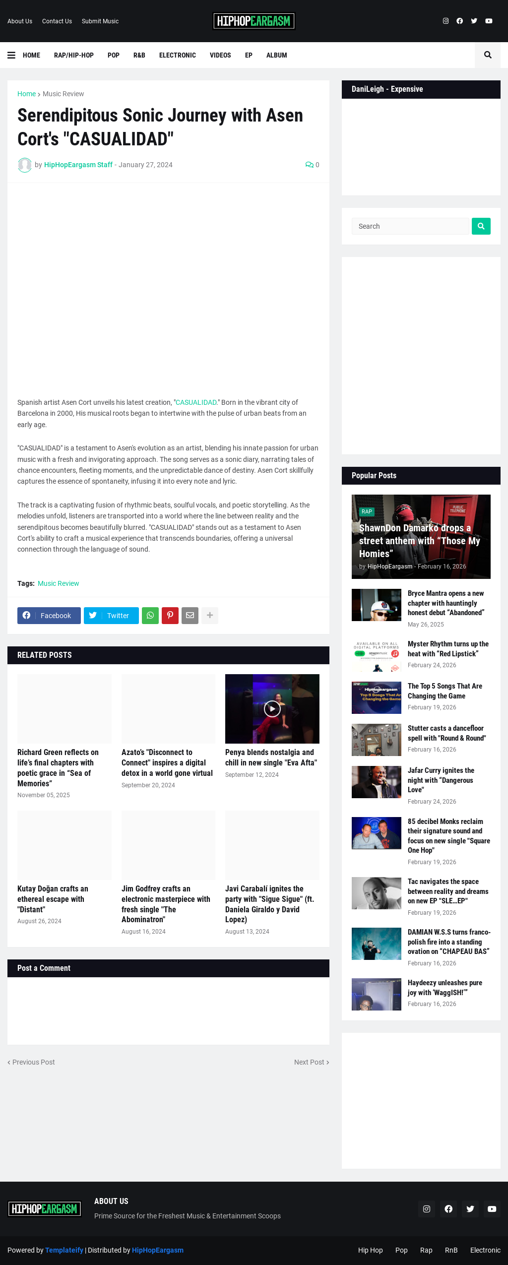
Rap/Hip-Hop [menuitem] (74, 55)
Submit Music (100, 21)
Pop (401, 1250)
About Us (19, 21)
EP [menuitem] (249, 55)
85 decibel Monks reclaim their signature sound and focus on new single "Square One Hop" (449, 836)
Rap (426, 1250)
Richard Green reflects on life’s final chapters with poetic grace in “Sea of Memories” (58, 768)
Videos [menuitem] (220, 55)
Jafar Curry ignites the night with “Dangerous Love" (441, 780)
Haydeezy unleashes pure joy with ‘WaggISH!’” (445, 987)
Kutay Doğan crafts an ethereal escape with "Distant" (52, 899)
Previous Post (33, 1062)
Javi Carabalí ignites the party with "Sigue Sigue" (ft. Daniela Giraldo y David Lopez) (270, 904)
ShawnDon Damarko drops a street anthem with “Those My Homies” (419, 541)
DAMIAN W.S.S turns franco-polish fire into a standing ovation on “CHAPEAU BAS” (449, 942)
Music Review (63, 93)
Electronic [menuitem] (177, 55)
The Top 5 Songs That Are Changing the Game (445, 691)
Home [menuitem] (31, 55)
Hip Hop (370, 1250)
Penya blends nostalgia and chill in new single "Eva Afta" (271, 757)
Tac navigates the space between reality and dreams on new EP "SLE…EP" (448, 891)
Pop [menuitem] (114, 55)
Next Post (309, 1062)
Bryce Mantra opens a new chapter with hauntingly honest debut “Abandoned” (446, 603)
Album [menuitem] (276, 55)
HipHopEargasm (158, 1250)
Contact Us (57, 21)
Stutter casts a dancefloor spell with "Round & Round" (447, 733)
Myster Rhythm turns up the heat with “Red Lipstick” (448, 648)
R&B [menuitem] (139, 55)
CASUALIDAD (196, 402)
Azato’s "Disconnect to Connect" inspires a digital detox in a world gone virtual (167, 763)
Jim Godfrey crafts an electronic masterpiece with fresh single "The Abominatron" (166, 904)
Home (26, 93)
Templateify (64, 1250)
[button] (15, 55)
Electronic (485, 1250)
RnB (451, 1250)
